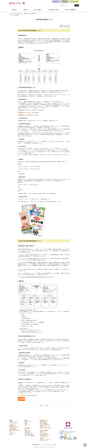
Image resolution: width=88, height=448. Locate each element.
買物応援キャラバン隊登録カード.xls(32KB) (29, 115)
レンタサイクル (12, 432)
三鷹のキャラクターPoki (45, 425)
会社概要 (42, 431)
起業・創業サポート (29, 433)
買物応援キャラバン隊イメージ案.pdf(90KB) (29, 112)
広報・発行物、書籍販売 (29, 435)
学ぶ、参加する (27, 427)
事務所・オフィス (28, 421)
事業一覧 (42, 438)
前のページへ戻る (44, 405)
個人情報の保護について (36, 444)
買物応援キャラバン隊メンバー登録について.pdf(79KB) (31, 110)
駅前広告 (11, 434)
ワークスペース (12, 424)
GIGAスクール (43, 426)
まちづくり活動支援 (24, 13)
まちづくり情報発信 (44, 424)
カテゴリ (14, 13)
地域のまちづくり (43, 421)
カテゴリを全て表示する (14, 14)
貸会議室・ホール (12, 421)
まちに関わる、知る (43, 420)
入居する (26, 420)
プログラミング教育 (29, 434)
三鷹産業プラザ (56, 1)
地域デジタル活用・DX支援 (45, 427)
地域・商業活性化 (32, 13)
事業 (18, 13)
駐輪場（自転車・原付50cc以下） (14, 431)
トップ (10, 13)
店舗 (26, 422)
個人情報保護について (44, 435)
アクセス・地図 (43, 433)
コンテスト (27, 429)
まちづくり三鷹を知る (44, 430)
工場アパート (27, 424)
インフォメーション (44, 436)
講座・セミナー (28, 430)
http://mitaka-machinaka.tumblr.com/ (27, 395)
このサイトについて (47, 444)
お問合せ (54, 444)
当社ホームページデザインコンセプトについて (45, 440)
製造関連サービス (12, 425)
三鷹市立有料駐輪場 (74, 1)
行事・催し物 (27, 431)
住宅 (26, 425)
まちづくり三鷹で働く (44, 434)
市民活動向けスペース (13, 426)
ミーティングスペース (13, 422)
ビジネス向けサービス (13, 427)
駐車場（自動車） (12, 429)
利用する (10, 420)
